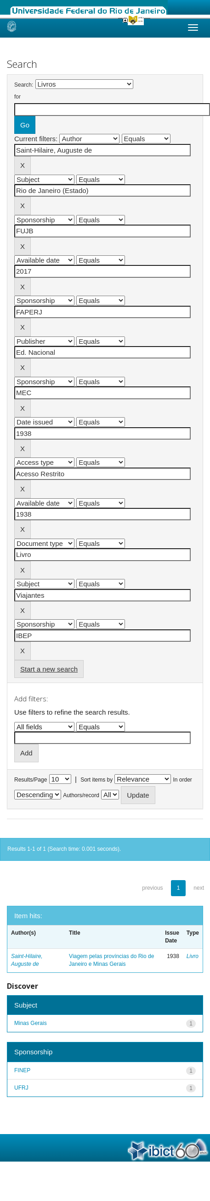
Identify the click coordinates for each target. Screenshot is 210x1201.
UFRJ (21, 1088)
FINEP (22, 1070)
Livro (193, 956)
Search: (23, 85)
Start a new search (49, 669)
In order (182, 780)
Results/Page (30, 780)
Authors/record (81, 795)
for (17, 97)
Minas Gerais (30, 1023)
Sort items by (96, 780)
